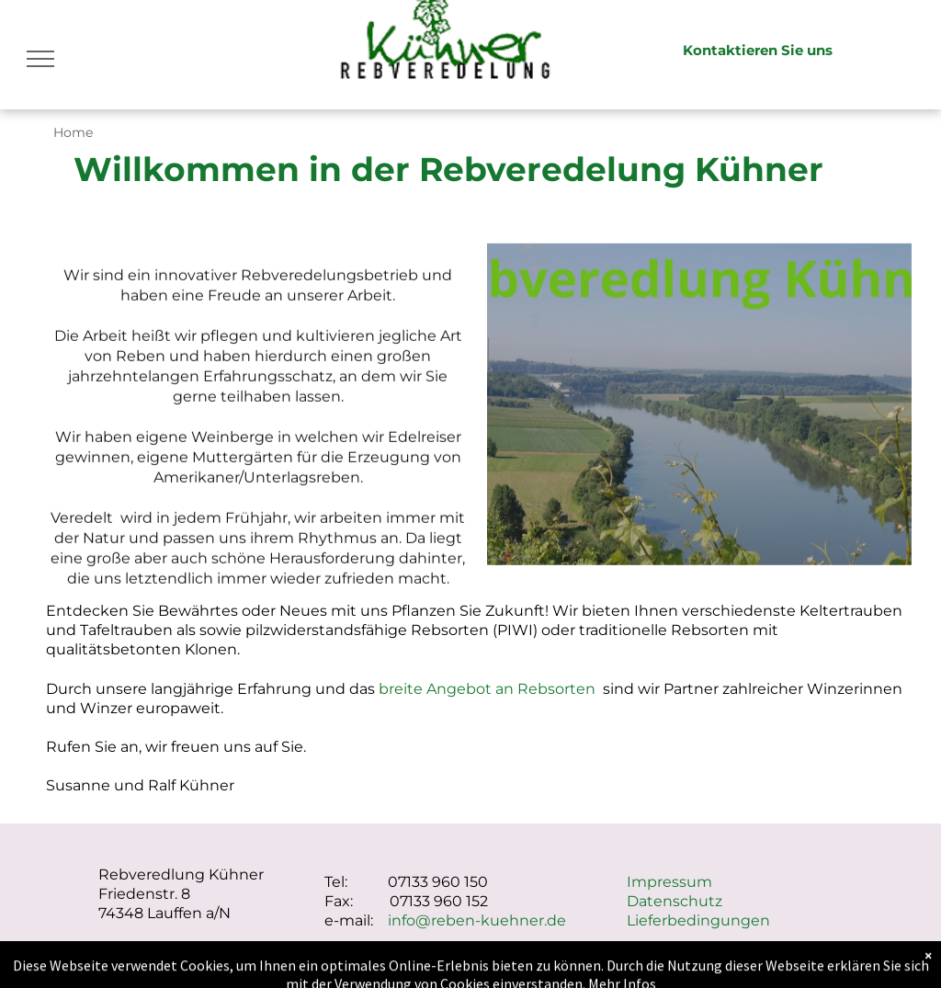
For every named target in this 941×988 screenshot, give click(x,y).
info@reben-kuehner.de (477, 920)
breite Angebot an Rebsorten (487, 689)
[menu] (40, 59)
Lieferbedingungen (698, 920)
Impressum (669, 882)
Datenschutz (674, 901)
